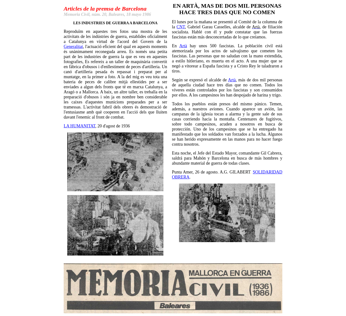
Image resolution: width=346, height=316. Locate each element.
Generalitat (73, 46)
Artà (183, 45)
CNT (181, 26)
